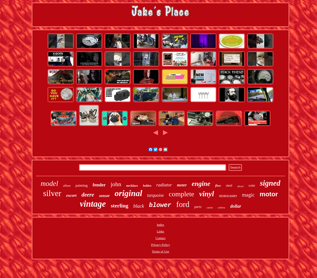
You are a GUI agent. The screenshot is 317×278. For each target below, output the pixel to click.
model (49, 183)
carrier (210, 207)
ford (182, 204)
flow (218, 185)
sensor (104, 196)
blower (160, 205)
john (116, 184)
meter (182, 185)
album (67, 185)
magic (248, 195)
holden (147, 185)
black (138, 206)
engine (201, 183)
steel (229, 185)
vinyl (206, 194)
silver (52, 193)
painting (82, 185)
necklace (132, 185)
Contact (160, 238)
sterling (119, 205)
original (128, 193)
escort (71, 195)
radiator (164, 184)
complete (181, 194)
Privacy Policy (160, 245)
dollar (235, 206)
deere (87, 195)
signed (270, 183)
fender (99, 184)
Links (160, 231)
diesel (240, 186)
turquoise (155, 195)
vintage (93, 204)
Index (160, 225)
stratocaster (228, 196)
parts (198, 207)
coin (252, 185)
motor (269, 194)
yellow (221, 207)
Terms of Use (160, 251)
